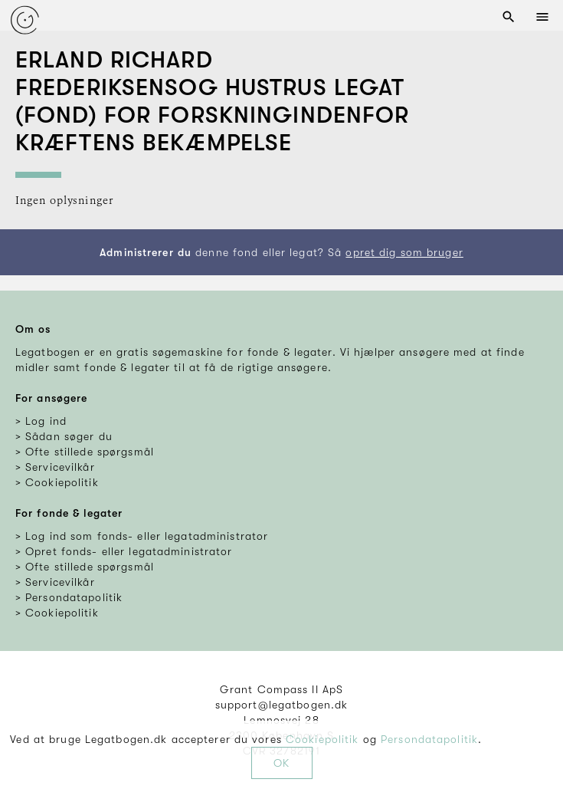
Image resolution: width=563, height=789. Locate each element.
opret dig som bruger (404, 252)
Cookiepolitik (322, 739)
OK (281, 763)
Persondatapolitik (429, 739)
